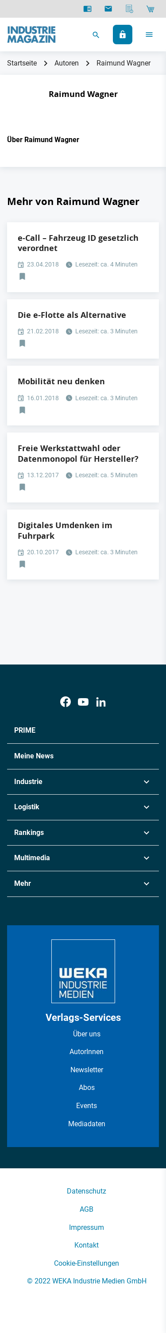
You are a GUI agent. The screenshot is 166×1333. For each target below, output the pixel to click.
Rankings (29, 832)
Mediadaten (86, 1124)
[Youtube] (83, 701)
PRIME (24, 730)
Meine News (34, 756)
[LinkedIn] (101, 701)
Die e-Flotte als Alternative (72, 315)
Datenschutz (86, 1191)
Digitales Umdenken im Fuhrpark (65, 530)
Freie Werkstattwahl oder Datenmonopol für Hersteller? (78, 453)
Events (86, 1105)
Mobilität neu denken (61, 381)
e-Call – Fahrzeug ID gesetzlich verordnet (78, 243)
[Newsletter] (108, 9)
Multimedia (32, 858)
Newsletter (86, 1070)
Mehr (22, 883)
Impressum (86, 1227)
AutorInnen (86, 1051)
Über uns (86, 1034)
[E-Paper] (87, 9)
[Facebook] (65, 701)
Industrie (28, 781)
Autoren (66, 63)
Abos (87, 1087)
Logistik (26, 807)
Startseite (22, 63)
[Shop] (150, 9)
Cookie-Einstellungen (86, 1263)
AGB (86, 1209)
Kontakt (86, 1245)
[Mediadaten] (129, 9)
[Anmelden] (122, 34)
